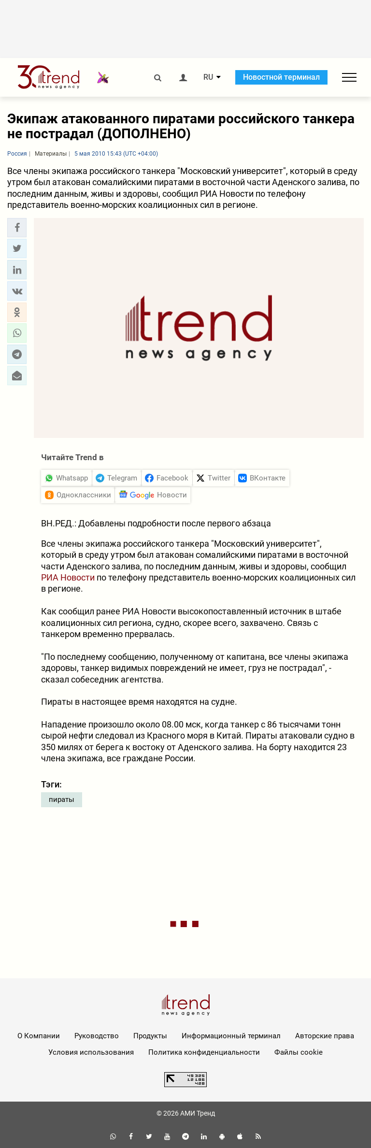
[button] (17, 227)
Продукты (150, 1036)
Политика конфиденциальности (204, 1052)
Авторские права (324, 1036)
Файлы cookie (298, 1052)
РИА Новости (68, 577)
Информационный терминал (231, 1036)
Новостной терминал (281, 77)
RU (208, 77)
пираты (61, 799)
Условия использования (91, 1052)
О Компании (38, 1036)
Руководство (96, 1036)
